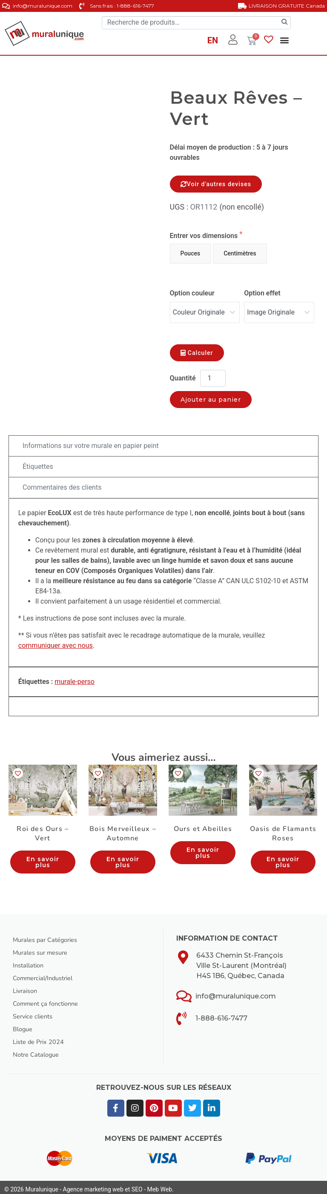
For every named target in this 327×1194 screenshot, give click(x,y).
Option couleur (192, 293)
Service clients (35, 1012)
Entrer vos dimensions (205, 236)
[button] (284, 40)
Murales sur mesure (44, 948)
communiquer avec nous (55, 641)
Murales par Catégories (49, 935)
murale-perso (74, 677)
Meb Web (159, 1185)
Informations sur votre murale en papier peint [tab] (91, 441)
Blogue (24, 1025)
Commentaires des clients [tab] (62, 483)
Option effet (262, 293)
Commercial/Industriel (47, 973)
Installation (30, 961)
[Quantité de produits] (213, 374)
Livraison (26, 986)
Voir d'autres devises (216, 184)
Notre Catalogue (38, 1050)
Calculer (197, 348)
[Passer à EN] (212, 41)
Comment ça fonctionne (49, 999)
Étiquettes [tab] (38, 462)
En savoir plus (42, 858)
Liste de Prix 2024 (41, 1037)
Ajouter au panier (211, 395)
